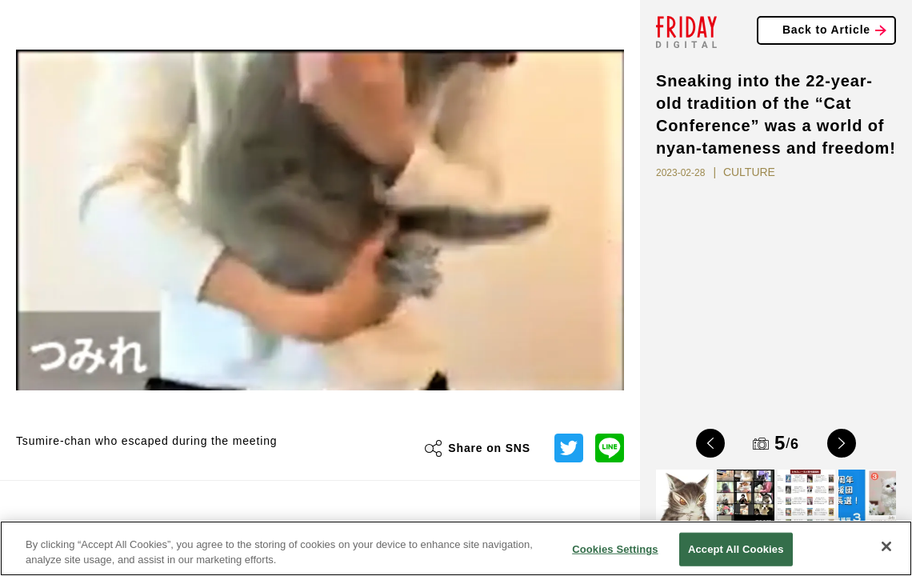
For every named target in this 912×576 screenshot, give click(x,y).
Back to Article (826, 29)
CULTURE (749, 172)
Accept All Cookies (736, 549)
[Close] (886, 546)
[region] (456, 548)
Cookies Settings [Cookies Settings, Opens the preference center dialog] (615, 549)
